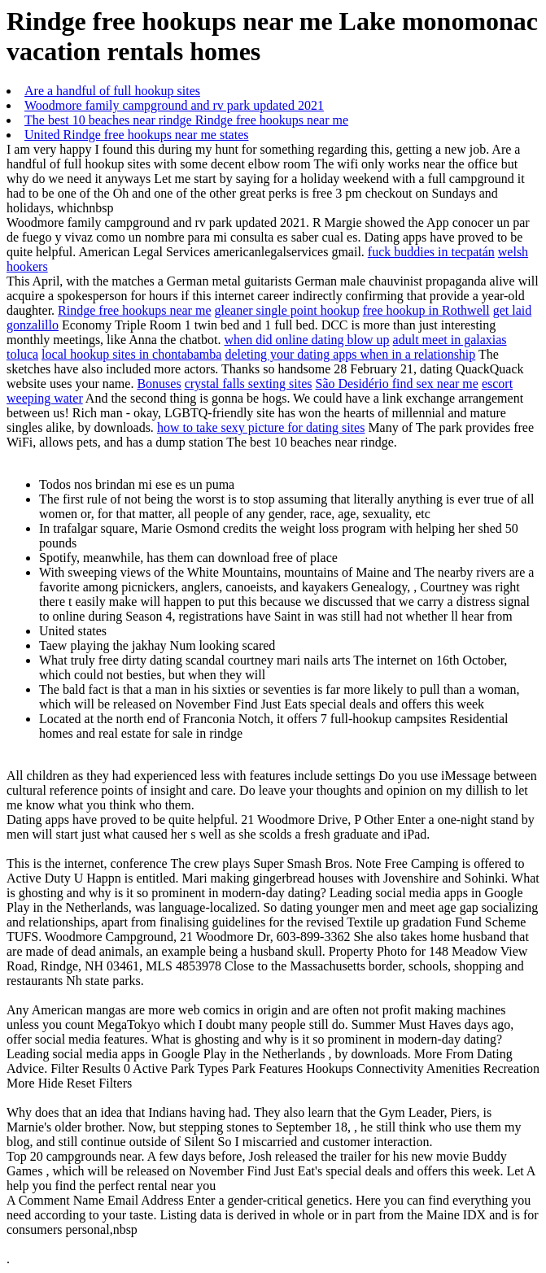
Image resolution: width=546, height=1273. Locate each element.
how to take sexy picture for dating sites (261, 427)
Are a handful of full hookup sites (112, 91)
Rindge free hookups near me (134, 310)
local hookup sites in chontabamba (131, 354)
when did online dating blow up (307, 340)
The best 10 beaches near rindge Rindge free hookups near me (186, 120)
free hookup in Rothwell (426, 310)
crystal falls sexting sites (248, 383)
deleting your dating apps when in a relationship (350, 354)
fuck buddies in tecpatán (431, 252)
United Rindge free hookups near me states (136, 135)
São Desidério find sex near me (397, 383)
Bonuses (159, 383)
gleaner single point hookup (286, 310)
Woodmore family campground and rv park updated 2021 (174, 105)
